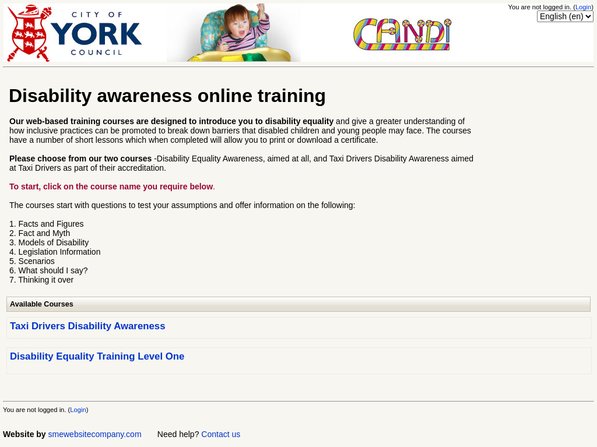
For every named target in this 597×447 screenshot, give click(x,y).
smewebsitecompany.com (95, 434)
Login (583, 6)
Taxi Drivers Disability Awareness (87, 326)
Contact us (220, 434)
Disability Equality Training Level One (97, 356)
